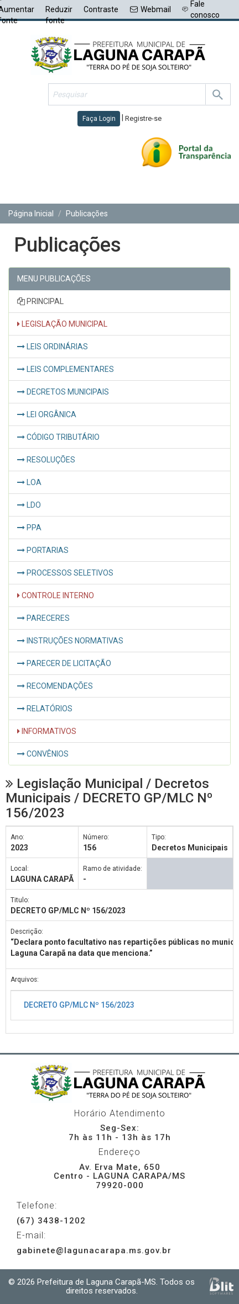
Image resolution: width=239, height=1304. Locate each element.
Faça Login (99, 119)
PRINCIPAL (40, 301)
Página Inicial (31, 213)
